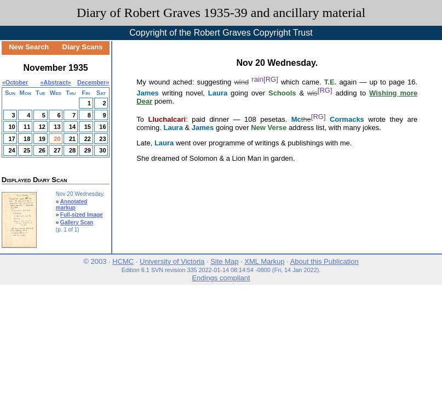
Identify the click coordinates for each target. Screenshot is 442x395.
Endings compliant (221, 278)
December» (93, 82)
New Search (29, 47)
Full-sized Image (81, 215)
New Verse (268, 127)
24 (11, 150)
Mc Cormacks (327, 119)
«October (15, 82)
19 (42, 139)
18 (27, 139)
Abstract (56, 82)
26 (42, 150)
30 (102, 150)
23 (102, 139)
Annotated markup (72, 205)
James (147, 93)
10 (11, 126)
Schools (282, 93)
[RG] (270, 79)
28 (72, 150)
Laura (217, 93)
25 (27, 150)
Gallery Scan (77, 222)
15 (87, 126)
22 (87, 139)
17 (11, 139)
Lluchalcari (167, 119)
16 (102, 126)
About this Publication (324, 261)
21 (72, 139)
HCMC (123, 261)
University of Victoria (172, 261)
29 (87, 150)
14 (72, 126)
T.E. (330, 82)
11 (27, 126)
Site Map (224, 261)
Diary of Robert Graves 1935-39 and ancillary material (221, 12)
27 (57, 150)
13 (57, 126)
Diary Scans (82, 47)
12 (42, 126)
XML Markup (264, 261)
